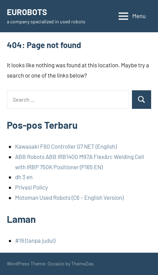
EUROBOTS (27, 12)
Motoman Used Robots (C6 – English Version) (69, 197)
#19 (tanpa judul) (35, 240)
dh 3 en (24, 176)
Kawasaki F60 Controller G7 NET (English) (66, 146)
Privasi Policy (31, 187)
